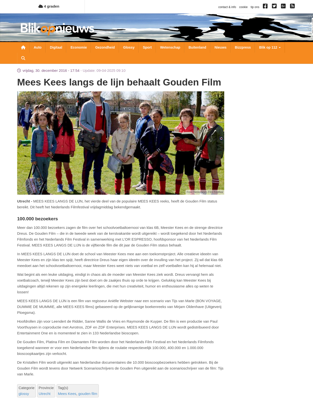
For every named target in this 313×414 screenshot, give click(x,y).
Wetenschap (170, 47)
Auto (38, 47)
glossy (24, 394)
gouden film (87, 394)
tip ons (255, 7)
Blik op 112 (270, 47)
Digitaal (56, 47)
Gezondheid (105, 47)
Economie (78, 47)
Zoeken (23, 58)
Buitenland (197, 47)
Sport (147, 47)
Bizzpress (243, 47)
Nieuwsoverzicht (23, 47)
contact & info (227, 7)
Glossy (129, 47)
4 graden (48, 6)
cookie (243, 7)
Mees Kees (67, 394)
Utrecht (44, 394)
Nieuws (220, 47)
